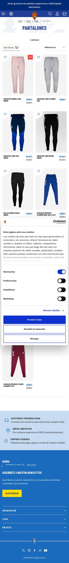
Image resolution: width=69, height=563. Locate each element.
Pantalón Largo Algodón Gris (46, 100)
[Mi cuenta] (57, 14)
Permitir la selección (34, 329)
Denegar (34, 338)
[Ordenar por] (56, 47)
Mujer (36, 21)
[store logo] (34, 15)
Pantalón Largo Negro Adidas (45, 157)
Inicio (20, 21)
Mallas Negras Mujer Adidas (11, 214)
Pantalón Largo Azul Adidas (11, 157)
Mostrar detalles (51, 310)
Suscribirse (12, 493)
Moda (28, 21)
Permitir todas (34, 319)
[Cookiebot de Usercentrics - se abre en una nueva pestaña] (53, 222)
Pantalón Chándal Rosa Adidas (12, 100)
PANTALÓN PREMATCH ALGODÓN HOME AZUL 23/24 (46, 214)
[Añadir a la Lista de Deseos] (6, 58)
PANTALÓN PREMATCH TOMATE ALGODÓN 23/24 (13, 385)
